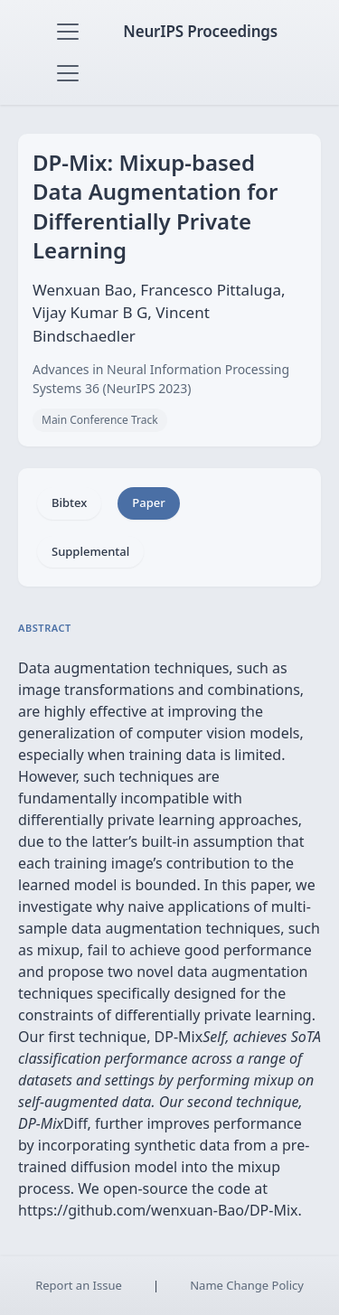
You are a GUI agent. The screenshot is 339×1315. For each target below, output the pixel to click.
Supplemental (90, 551)
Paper (148, 502)
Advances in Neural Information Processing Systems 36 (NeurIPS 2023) (161, 379)
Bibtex (69, 502)
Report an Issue (78, 1285)
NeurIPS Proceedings (200, 31)
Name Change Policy (247, 1285)
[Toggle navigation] (68, 31)
